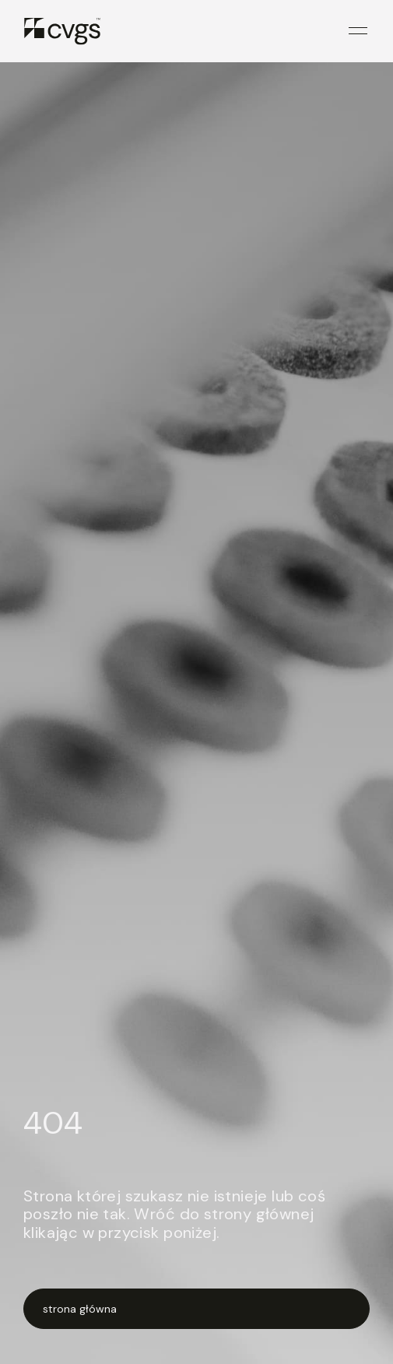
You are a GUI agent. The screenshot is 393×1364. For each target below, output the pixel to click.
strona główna (80, 1309)
